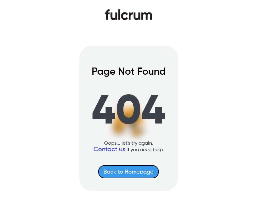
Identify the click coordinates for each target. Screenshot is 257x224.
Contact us (109, 150)
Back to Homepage (128, 172)
